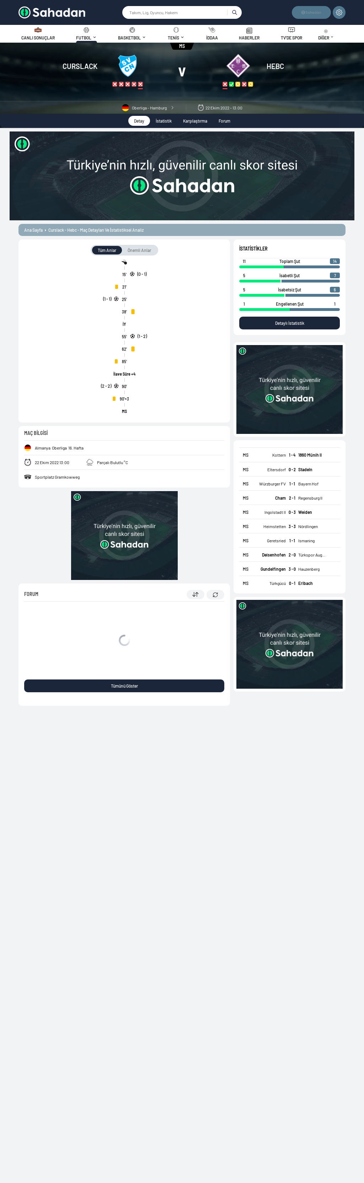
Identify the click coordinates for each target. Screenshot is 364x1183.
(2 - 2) (106, 385)
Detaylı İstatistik (289, 323)
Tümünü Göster (124, 685)
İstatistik (164, 120)
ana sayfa (33, 229)
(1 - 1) (107, 298)
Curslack (80, 66)
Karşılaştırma (195, 120)
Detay (139, 120)
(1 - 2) (142, 336)
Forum (224, 120)
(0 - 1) (141, 273)
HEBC (275, 66)
